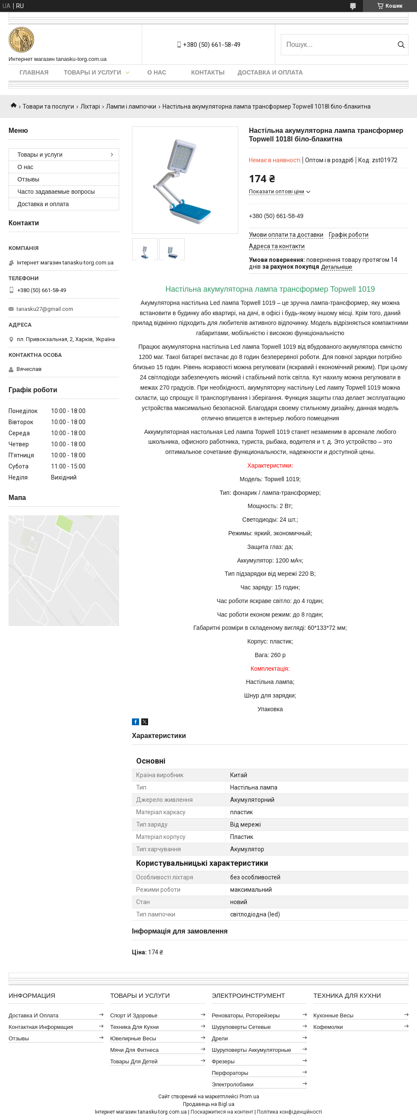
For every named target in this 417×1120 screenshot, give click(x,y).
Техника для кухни (134, 1027)
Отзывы (28, 179)
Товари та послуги (48, 106)
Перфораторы (230, 1073)
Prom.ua (249, 1097)
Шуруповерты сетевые (241, 1027)
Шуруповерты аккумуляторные (251, 1050)
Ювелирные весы (133, 1038)
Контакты (207, 72)
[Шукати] (401, 44)
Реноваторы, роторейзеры (246, 1015)
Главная (34, 72)
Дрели (220, 1038)
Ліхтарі (90, 106)
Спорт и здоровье (133, 1015)
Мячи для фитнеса (134, 1050)
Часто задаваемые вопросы (56, 191)
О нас (156, 72)
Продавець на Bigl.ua (208, 1104)
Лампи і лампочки (131, 106)
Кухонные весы (334, 1015)
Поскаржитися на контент (222, 1112)
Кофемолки (328, 1027)
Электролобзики (233, 1084)
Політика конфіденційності (289, 1112)
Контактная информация (41, 1027)
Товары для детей (133, 1061)
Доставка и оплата (270, 72)
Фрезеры (223, 1061)
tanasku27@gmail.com (45, 309)
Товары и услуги (92, 72)
